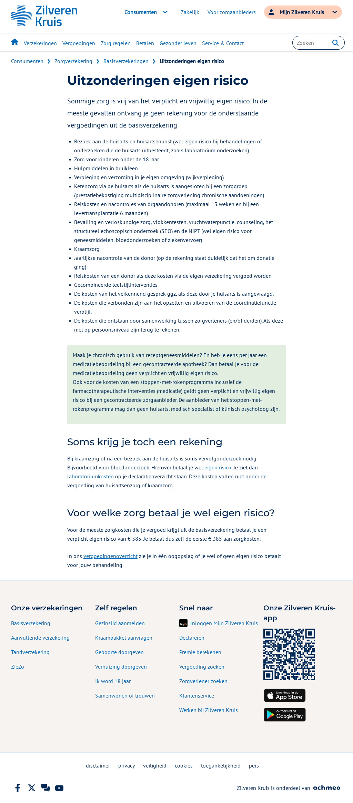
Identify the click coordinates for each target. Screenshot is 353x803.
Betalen (145, 43)
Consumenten (27, 61)
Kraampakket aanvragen (123, 637)
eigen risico (217, 467)
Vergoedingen (78, 43)
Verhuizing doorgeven (121, 666)
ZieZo (17, 666)
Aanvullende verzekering (40, 637)
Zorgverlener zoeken (203, 681)
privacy (126, 765)
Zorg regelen (116, 43)
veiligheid (155, 765)
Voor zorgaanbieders (232, 12)
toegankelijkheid (221, 765)
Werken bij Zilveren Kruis (208, 710)
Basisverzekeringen (126, 61)
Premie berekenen (200, 652)
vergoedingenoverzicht (110, 555)
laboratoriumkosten (90, 476)
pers (254, 765)
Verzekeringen (40, 43)
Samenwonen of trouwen (125, 695)
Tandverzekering (30, 652)
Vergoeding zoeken (201, 666)
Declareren (191, 637)
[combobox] (318, 43)
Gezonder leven (178, 43)
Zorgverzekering (73, 61)
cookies (184, 765)
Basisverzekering (30, 623)
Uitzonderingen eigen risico (192, 61)
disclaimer (98, 765)
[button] (335, 43)
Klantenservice (196, 695)
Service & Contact (223, 43)
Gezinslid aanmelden (120, 623)
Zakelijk (190, 12)
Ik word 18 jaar (113, 681)
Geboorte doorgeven (119, 652)
